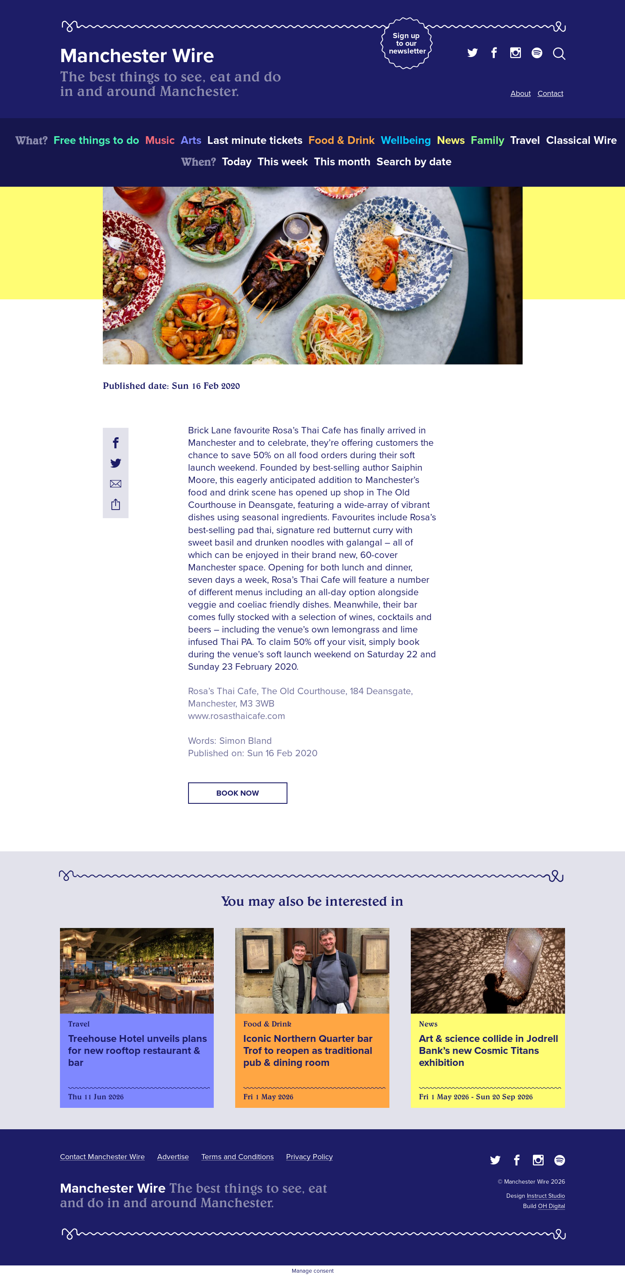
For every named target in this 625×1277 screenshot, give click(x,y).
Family (487, 140)
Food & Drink (341, 140)
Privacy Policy (309, 1156)
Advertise (173, 1156)
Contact (550, 93)
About (521, 93)
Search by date (414, 162)
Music (160, 140)
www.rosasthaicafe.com (236, 716)
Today (236, 162)
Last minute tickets (254, 140)
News (451, 140)
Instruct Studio (546, 1195)
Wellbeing (406, 140)
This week (282, 162)
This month (342, 162)
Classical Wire (581, 140)
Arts (191, 140)
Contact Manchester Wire (102, 1156)
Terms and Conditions (237, 1156)
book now (237, 793)
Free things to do (96, 140)
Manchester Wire (137, 56)
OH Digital (551, 1206)
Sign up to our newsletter (407, 43)
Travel (525, 140)
